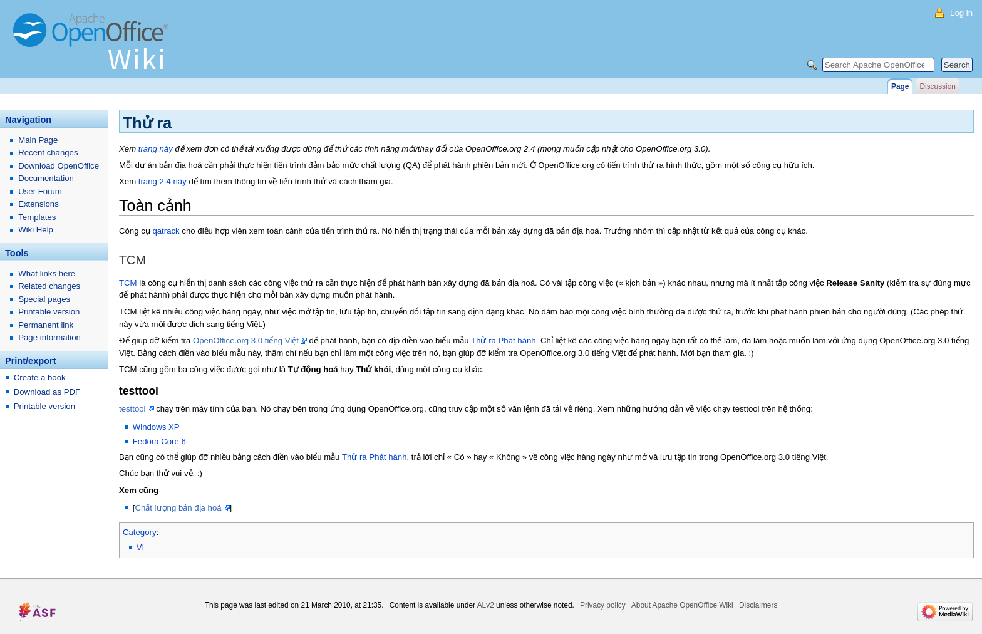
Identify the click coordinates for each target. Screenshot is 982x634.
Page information (49, 337)
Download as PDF (47, 392)
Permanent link (45, 325)
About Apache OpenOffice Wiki (682, 605)
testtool (132, 408)
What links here (46, 273)
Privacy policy (603, 605)
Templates (37, 217)
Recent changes (48, 152)
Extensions (38, 204)
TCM (128, 283)
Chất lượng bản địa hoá (178, 507)
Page (900, 86)
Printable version (49, 311)
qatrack (165, 231)
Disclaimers (758, 605)
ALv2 (485, 605)
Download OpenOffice (58, 165)
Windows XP (156, 427)
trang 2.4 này (162, 181)
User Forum (40, 191)
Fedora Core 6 (159, 441)
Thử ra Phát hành (503, 340)
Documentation (46, 178)
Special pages (44, 299)
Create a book (40, 377)
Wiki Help (35, 229)
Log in (961, 13)
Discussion (937, 86)
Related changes (49, 286)
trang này (155, 148)
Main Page (38, 140)
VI (140, 547)
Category (140, 532)
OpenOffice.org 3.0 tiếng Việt (246, 340)
